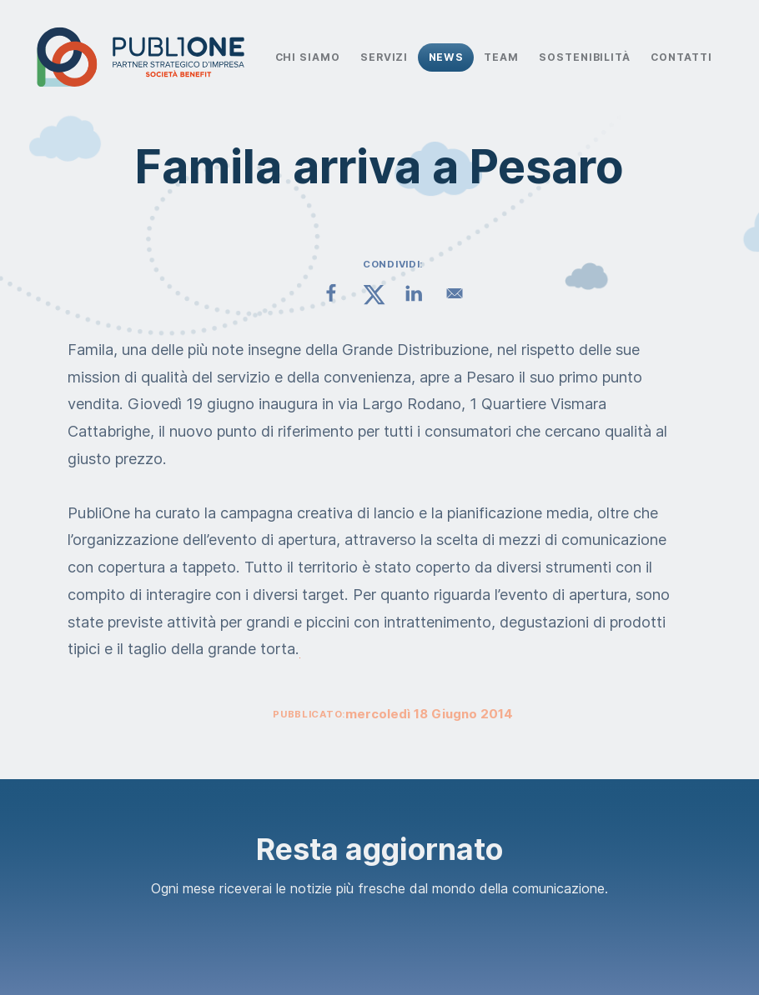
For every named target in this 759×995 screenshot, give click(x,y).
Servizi (384, 57)
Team (501, 57)
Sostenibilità (585, 57)
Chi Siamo (307, 57)
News (447, 57)
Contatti (681, 57)
